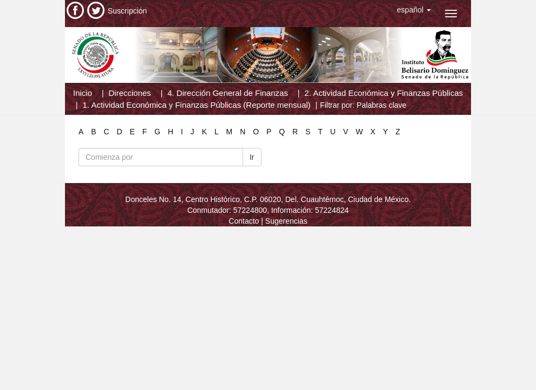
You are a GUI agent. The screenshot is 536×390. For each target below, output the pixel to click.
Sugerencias (286, 221)
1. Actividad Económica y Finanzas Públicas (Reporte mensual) (197, 104)
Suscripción (127, 10)
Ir (252, 157)
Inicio (82, 93)
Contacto (243, 221)
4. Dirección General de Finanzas (227, 93)
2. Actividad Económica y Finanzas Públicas (383, 93)
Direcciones (129, 93)
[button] (414, 10)
